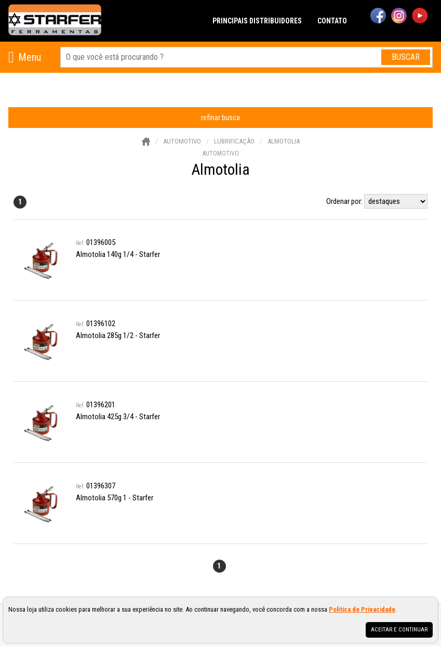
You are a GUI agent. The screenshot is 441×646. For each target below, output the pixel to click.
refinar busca (220, 117)
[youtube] (419, 16)
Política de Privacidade (362, 609)
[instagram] (399, 16)
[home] (54, 20)
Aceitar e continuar (399, 629)
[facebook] (378, 16)
